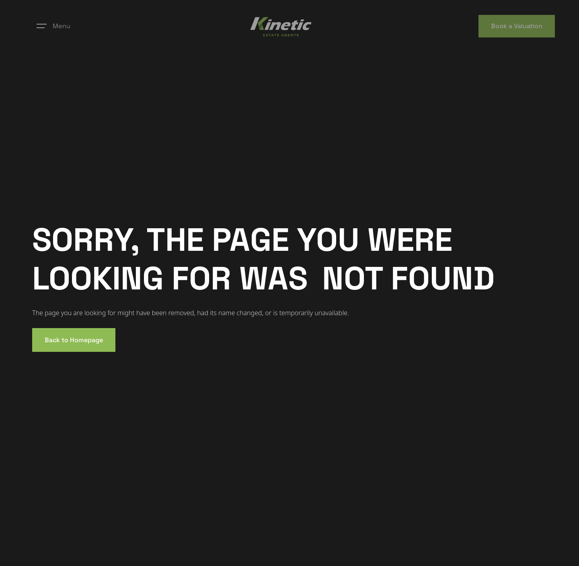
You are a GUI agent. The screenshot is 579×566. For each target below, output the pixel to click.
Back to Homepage (74, 340)
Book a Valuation (516, 26)
